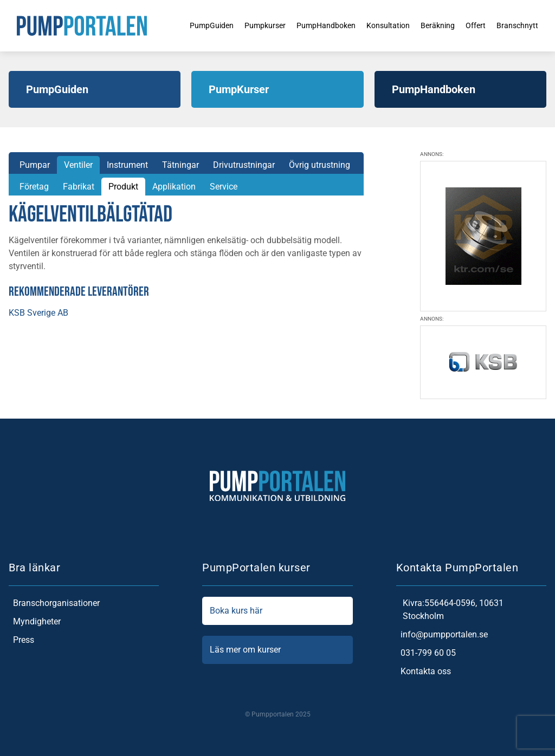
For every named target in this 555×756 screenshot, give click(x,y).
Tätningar (180, 165)
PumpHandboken (314, 25)
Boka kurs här (277, 610)
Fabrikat (78, 186)
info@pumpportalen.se (442, 634)
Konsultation (382, 25)
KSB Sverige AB (38, 313)
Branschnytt (523, 25)
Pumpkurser (247, 25)
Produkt (123, 186)
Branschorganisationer (54, 603)
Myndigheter (35, 621)
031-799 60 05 (426, 653)
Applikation (174, 186)
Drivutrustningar (244, 165)
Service (223, 186)
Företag (34, 186)
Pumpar (35, 165)
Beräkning (437, 25)
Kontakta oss (423, 671)
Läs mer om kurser (277, 649)
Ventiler (78, 165)
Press (21, 640)
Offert (478, 25)
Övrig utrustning (319, 165)
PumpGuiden (188, 25)
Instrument (127, 165)
